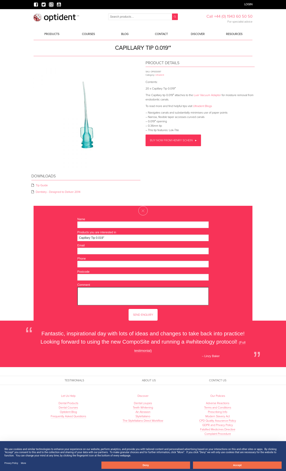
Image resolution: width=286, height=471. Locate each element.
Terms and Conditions (217, 407)
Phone (81, 258)
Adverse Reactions (217, 403)
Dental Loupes (143, 403)
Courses (88, 34)
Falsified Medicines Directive (217, 429)
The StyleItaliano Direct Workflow (143, 421)
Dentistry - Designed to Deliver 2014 (58, 192)
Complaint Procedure (217, 434)
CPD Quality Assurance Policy (217, 421)
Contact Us (217, 380)
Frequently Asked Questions (68, 416)
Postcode (83, 271)
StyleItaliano (143, 416)
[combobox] (143, 16)
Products (51, 34)
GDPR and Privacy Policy (217, 425)
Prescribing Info (217, 412)
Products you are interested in (96, 232)
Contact (161, 34)
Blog (124, 34)
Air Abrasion (143, 412)
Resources (234, 34)
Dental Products (68, 403)
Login (248, 4)
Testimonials (74, 380)
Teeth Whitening (143, 407)
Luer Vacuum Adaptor (207, 95)
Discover (198, 34)
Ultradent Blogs (202, 106)
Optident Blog (68, 412)
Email (81, 245)
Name (81, 219)
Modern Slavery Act (217, 416)
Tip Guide (42, 185)
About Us (149, 380)
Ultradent (159, 75)
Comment (83, 284)
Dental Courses (68, 407)
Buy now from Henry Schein (171, 140)
